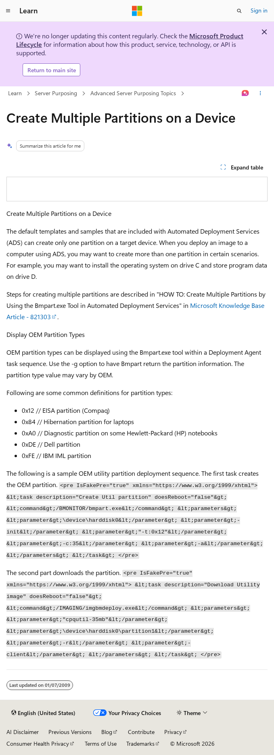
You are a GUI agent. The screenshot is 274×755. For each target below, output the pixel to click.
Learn (15, 93)
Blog (106, 732)
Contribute (141, 732)
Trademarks (140, 743)
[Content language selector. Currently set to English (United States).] (43, 713)
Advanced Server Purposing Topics (133, 93)
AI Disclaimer (22, 732)
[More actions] (260, 93)
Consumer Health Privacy (37, 743)
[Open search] (239, 11)
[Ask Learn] (245, 93)
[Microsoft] (137, 11)
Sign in (259, 10)
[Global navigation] (8, 11)
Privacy (173, 732)
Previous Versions (70, 732)
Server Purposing (56, 93)
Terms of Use (101, 743)
